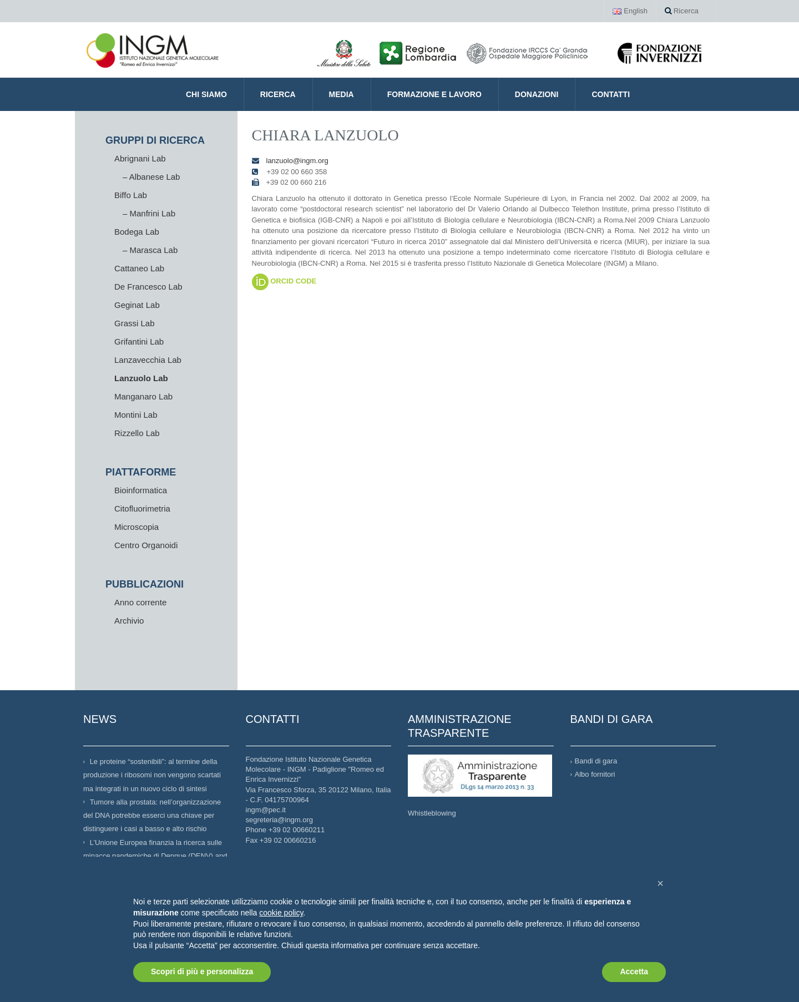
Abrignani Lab (140, 158)
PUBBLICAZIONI (144, 584)
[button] (660, 883)
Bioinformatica (140, 490)
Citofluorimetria (142, 508)
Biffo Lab (130, 195)
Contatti (610, 94)
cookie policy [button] (281, 912)
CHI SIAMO (206, 94)
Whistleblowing (432, 813)
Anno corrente (140, 602)
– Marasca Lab (150, 250)
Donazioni (537, 94)
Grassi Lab (134, 323)
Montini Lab (136, 414)
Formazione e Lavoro (434, 94)
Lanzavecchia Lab (147, 360)
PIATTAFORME (140, 472)
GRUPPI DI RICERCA (155, 140)
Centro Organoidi (146, 545)
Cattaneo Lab (139, 268)
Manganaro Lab (143, 396)
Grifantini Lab (139, 341)
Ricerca (682, 11)
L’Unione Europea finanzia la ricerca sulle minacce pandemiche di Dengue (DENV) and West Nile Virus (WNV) (155, 855)
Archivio (129, 620)
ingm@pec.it (266, 810)
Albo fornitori (595, 774)
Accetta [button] (634, 971)
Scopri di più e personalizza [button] (202, 971)
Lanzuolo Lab (141, 378)
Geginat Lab (137, 305)
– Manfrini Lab (149, 213)
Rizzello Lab (137, 433)
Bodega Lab (136, 231)
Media (341, 94)
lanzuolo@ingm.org (297, 160)
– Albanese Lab (151, 176)
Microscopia (136, 527)
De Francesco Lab (148, 286)
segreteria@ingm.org (279, 820)
